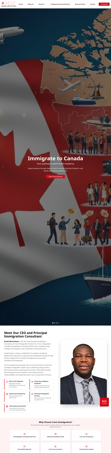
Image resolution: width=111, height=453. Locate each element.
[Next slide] (108, 167)
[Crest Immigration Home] (8, 4)
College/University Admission (60, 4)
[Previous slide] (3, 167)
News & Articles (80, 4)
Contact (92, 4)
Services (42, 4)
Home (21, 4)
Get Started (104, 4)
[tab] (52, 322)
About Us (31, 4)
